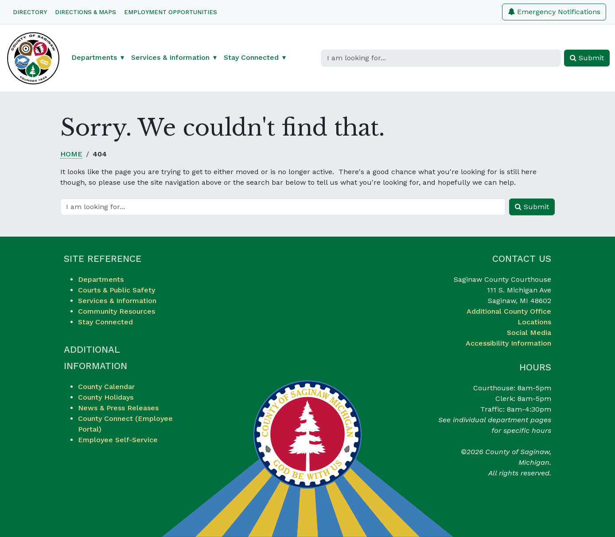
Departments (101, 279)
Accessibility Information (508, 343)
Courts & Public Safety (116, 290)
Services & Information (117, 300)
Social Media (529, 332)
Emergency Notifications (554, 12)
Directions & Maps (85, 12)
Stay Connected (105, 322)
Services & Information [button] (170, 57)
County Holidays (105, 397)
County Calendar (106, 386)
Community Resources (116, 311)
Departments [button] (94, 57)
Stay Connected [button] (251, 57)
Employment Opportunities (170, 12)
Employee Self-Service (118, 440)
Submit (587, 58)
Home (71, 154)
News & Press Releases (118, 408)
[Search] (441, 58)
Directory (30, 12)
